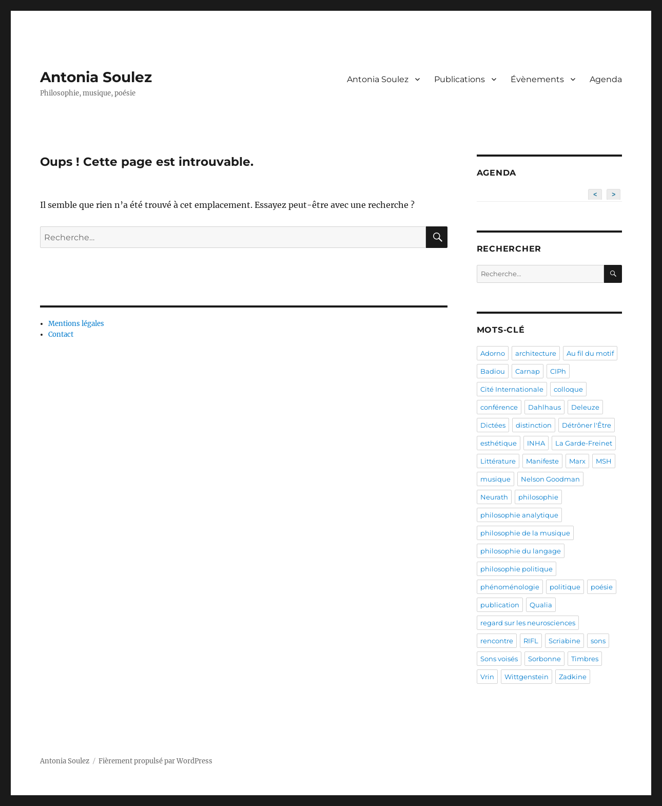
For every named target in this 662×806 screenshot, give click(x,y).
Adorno (492, 353)
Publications (459, 79)
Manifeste (542, 461)
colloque (568, 389)
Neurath (494, 497)
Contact (60, 334)
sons (598, 641)
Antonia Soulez (96, 77)
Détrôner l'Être (586, 425)
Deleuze (585, 407)
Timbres (584, 659)
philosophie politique (516, 569)
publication (499, 605)
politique (565, 587)
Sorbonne (544, 659)
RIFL (530, 641)
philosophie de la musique (525, 533)
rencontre (496, 641)
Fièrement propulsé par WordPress (155, 761)
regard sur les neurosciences (527, 623)
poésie (602, 587)
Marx (577, 461)
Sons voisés (499, 659)
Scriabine (564, 641)
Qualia (541, 605)
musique (495, 479)
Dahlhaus (544, 407)
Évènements (537, 79)
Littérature (498, 461)
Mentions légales (76, 323)
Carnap (527, 371)
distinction (534, 425)
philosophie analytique (519, 515)
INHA (536, 443)
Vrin (487, 677)
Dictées (492, 425)
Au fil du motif (590, 353)
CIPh (558, 371)
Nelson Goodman (550, 479)
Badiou (492, 371)
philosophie (538, 497)
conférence (499, 407)
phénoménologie (509, 587)
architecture (535, 353)
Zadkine (573, 677)
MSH (604, 461)
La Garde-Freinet (583, 443)
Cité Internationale (511, 389)
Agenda (606, 79)
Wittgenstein (526, 677)
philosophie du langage (520, 551)
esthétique (498, 443)
